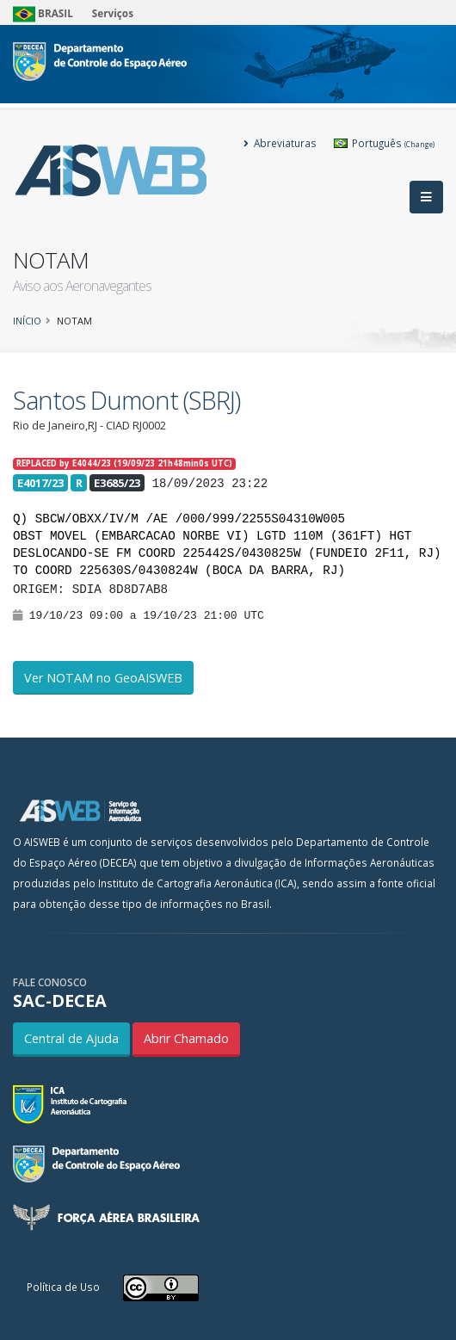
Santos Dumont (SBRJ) (126, 400)
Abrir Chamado (186, 1038)
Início (27, 320)
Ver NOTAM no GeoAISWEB (103, 678)
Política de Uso (63, 1287)
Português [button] (384, 143)
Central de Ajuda (71, 1038)
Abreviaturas (280, 143)
